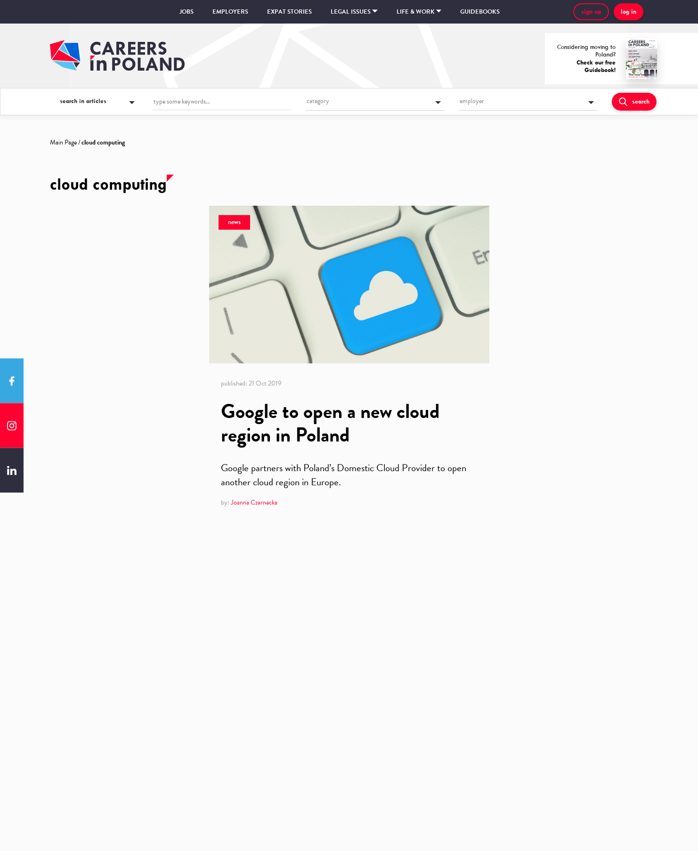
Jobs (186, 11)
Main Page (63, 142)
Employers (230, 11)
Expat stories (289, 11)
